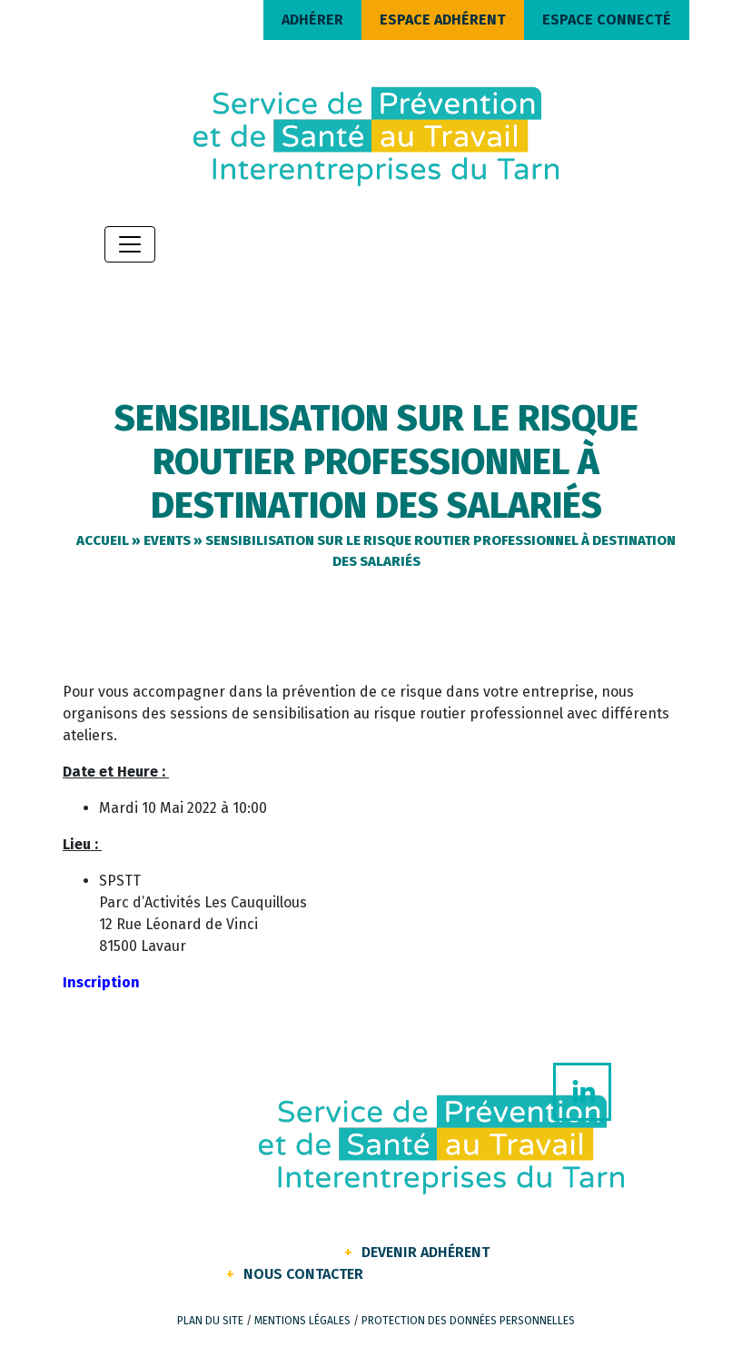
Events (167, 540)
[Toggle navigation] (129, 244)
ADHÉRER (312, 19)
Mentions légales (302, 1320)
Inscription (101, 982)
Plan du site (210, 1320)
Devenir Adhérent (425, 1252)
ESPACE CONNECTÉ (606, 19)
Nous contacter (303, 1274)
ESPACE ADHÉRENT (443, 19)
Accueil (102, 540)
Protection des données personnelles (468, 1320)
